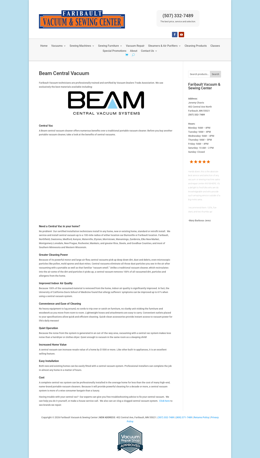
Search (215, 74)
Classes (215, 46)
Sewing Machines (80, 46)
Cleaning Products (196, 46)
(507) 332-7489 (178, 15)
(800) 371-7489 (184, 417)
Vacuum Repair (135, 46)
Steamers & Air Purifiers (163, 46)
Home (44, 46)
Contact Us (147, 51)
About (133, 51)
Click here (164, 401)
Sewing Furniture (108, 46)
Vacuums (57, 46)
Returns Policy (201, 417)
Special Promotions (114, 51)
